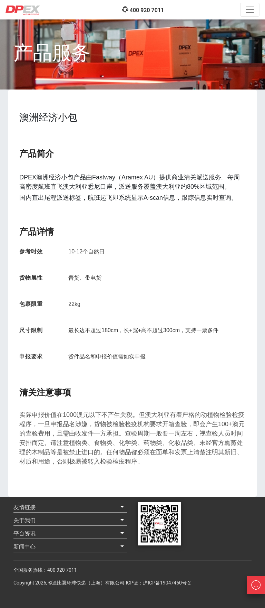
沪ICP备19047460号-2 (166, 583)
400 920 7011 (143, 9)
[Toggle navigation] (249, 10)
